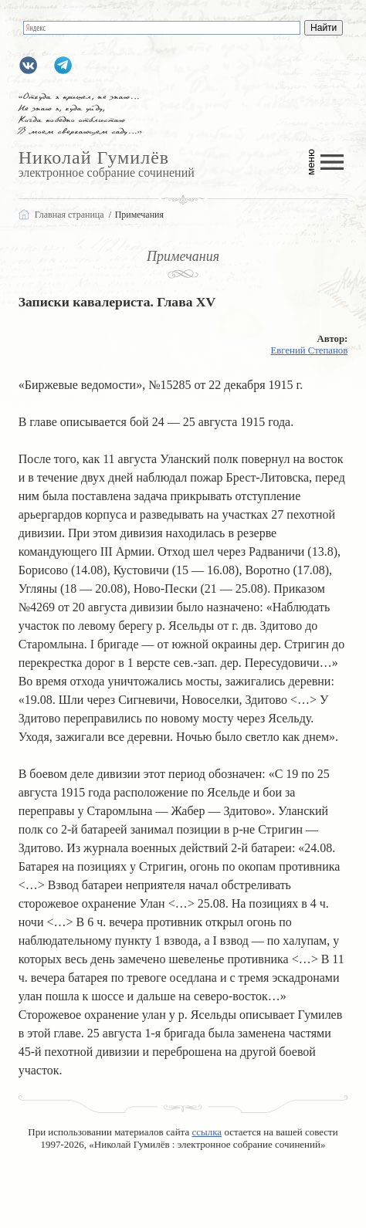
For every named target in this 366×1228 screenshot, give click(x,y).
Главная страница (69, 214)
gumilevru (28, 65)
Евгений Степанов (308, 350)
